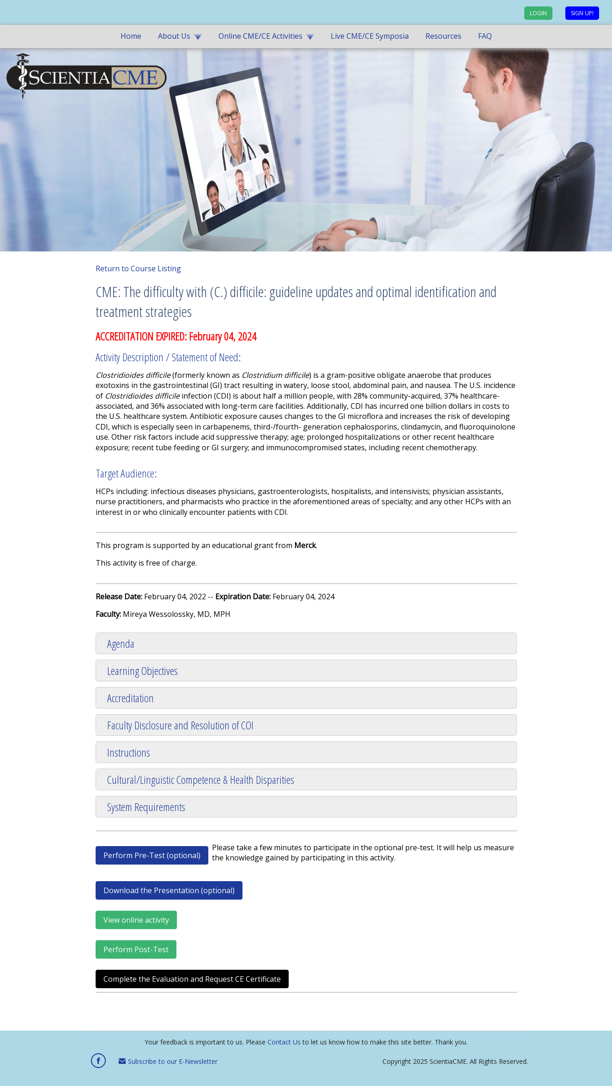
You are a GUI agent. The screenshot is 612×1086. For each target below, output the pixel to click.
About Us (174, 36)
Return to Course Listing (138, 268)
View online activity (136, 920)
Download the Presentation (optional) (169, 890)
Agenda (120, 643)
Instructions (128, 752)
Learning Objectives (142, 670)
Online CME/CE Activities (260, 36)
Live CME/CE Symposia (370, 36)
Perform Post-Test (136, 949)
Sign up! (582, 13)
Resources (443, 36)
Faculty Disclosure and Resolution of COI (180, 725)
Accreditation (130, 697)
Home (131, 36)
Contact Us (284, 1042)
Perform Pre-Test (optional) (151, 855)
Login (538, 13)
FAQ (485, 36)
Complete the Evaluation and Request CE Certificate (192, 979)
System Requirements (146, 806)
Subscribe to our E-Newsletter (168, 1061)
